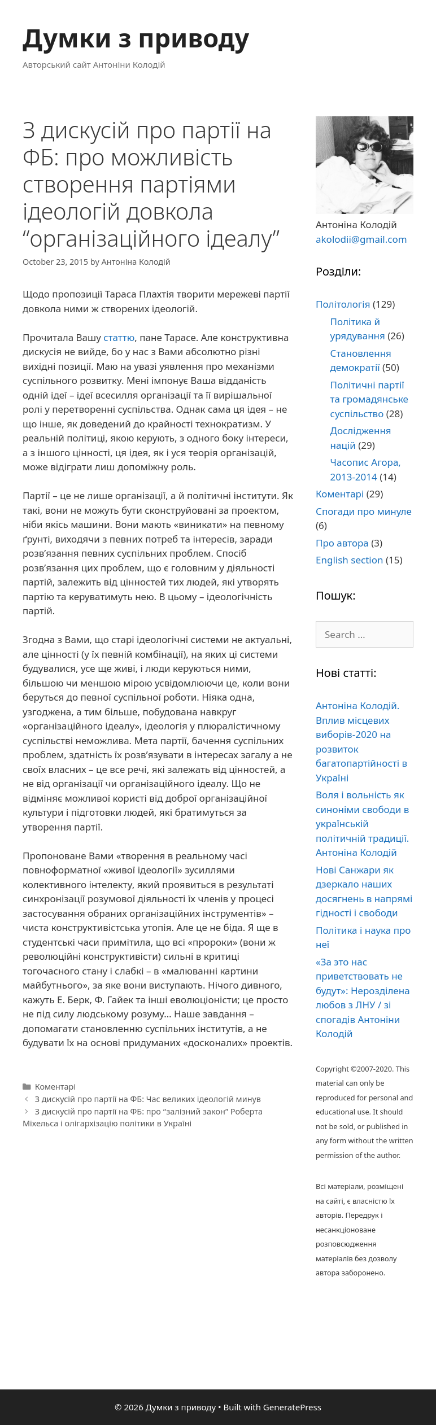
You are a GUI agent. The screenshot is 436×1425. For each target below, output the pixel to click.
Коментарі (55, 1086)
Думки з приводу (136, 37)
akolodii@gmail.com (361, 239)
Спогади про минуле (364, 511)
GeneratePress (292, 1407)
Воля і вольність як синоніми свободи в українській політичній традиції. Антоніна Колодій (362, 823)
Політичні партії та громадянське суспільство (369, 399)
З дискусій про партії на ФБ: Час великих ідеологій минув (148, 1099)
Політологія (343, 304)
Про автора (342, 542)
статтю (118, 337)
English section (349, 559)
